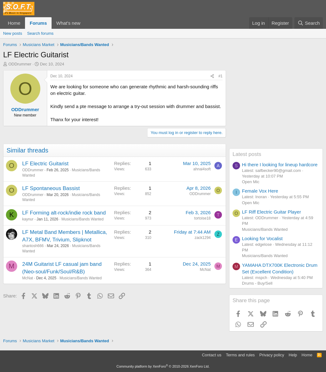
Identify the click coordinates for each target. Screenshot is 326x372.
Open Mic (250, 181)
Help (293, 355)
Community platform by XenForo (163, 366)
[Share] (212, 76)
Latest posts (247, 154)
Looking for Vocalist (262, 238)
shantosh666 (33, 246)
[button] (85, 23)
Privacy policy (271, 355)
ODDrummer (20, 64)
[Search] (308, 23)
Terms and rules (240, 355)
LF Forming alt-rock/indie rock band (64, 213)
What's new (68, 23)
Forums (38, 23)
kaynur (27, 219)
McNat (27, 278)
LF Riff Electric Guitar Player (271, 211)
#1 (220, 76)
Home (14, 23)
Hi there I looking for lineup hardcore (280, 164)
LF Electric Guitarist (45, 164)
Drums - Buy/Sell (257, 283)
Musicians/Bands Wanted (82, 219)
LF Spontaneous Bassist (51, 188)
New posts (12, 33)
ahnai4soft (202, 169)
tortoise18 (202, 218)
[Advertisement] (276, 109)
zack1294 (203, 237)
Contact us (211, 355)
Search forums (40, 33)
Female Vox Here (260, 191)
